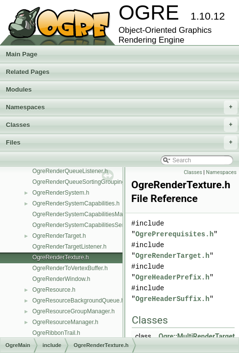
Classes (122, 125)
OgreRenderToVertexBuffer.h (70, 268)
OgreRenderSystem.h (60, 192)
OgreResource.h (53, 289)
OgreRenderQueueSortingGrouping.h (81, 181)
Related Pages (27, 72)
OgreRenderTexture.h (60, 257)
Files (122, 143)
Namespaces (122, 107)
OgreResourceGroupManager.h (73, 311)
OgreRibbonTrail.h (56, 332)
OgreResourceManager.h (65, 322)
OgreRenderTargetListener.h (69, 246)
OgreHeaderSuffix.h (172, 298)
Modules (19, 89)
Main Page (21, 54)
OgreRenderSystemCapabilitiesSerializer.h (87, 225)
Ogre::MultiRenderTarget (197, 336)
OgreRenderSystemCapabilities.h (76, 203)
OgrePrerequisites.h (174, 234)
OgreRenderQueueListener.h (70, 171)
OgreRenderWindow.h (61, 279)
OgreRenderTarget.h (59, 235)
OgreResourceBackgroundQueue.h (78, 300)
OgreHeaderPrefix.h (172, 277)
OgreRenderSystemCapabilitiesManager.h (87, 214)
